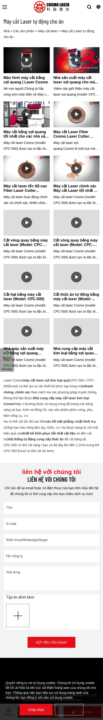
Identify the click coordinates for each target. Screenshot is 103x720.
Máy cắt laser (47, 31)
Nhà (7, 31)
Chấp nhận (36, 710)
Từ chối (69, 710)
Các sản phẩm (24, 31)
